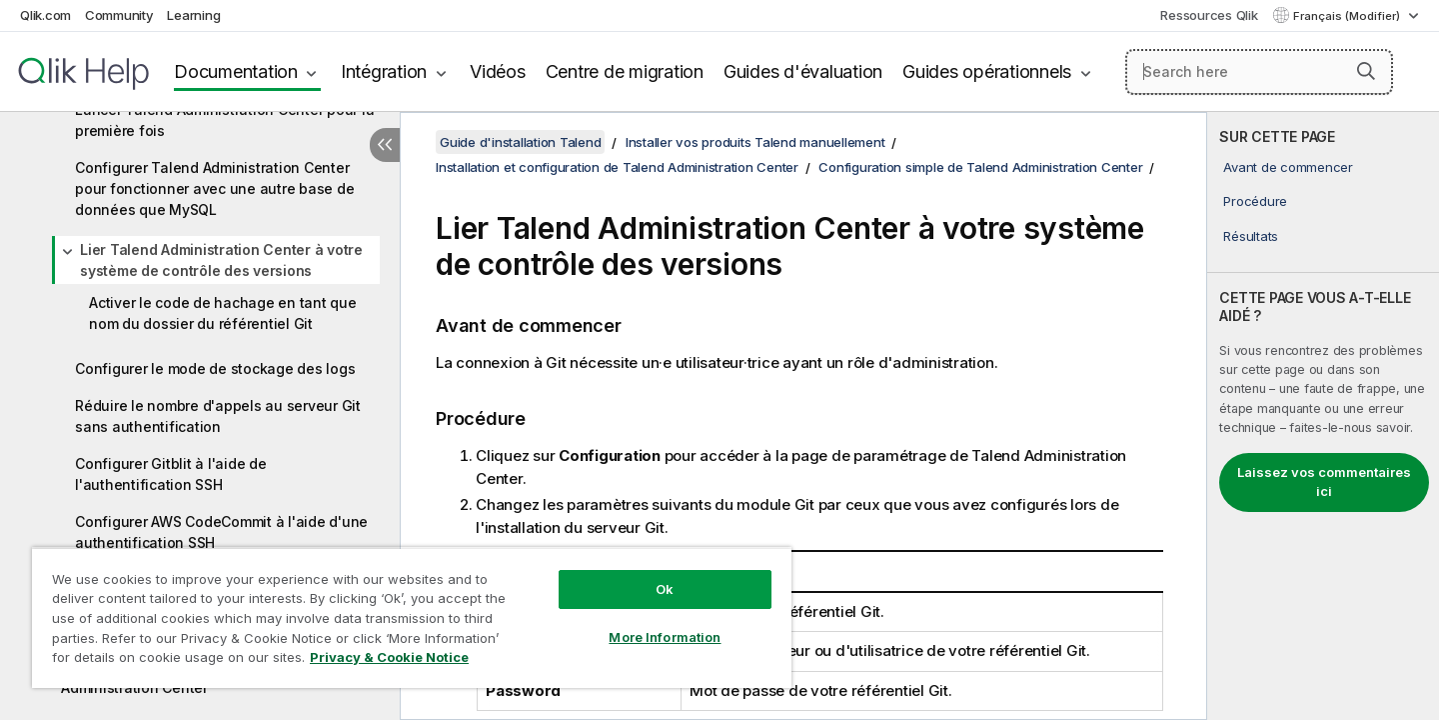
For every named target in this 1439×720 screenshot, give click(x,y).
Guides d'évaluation (802, 71)
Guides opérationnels (986, 71)
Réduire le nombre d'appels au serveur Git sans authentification (218, 416)
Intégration (384, 71)
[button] (1366, 71)
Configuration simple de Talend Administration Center (980, 167)
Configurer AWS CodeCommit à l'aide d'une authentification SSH (221, 532)
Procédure (1255, 201)
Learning (193, 15)
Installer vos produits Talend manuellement (755, 142)
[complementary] (1323, 416)
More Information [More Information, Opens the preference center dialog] (664, 637)
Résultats (1250, 236)
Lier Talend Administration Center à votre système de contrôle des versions (221, 260)
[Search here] (1259, 72)
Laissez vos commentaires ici (1324, 482)
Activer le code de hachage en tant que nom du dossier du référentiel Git (223, 313)
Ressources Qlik (1208, 15)
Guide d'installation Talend (520, 142)
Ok (665, 589)
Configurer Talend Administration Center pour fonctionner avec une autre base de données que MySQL (214, 188)
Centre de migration (625, 71)
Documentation (236, 71)
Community (119, 15)
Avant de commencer (1288, 167)
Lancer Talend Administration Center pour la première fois (224, 120)
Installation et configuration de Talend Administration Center (617, 167)
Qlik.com (45, 15)
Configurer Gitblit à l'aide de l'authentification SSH (171, 474)
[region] (411, 617)
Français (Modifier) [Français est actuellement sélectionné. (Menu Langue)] (1348, 16)
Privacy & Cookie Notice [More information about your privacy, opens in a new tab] (389, 657)
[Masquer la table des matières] (385, 145)
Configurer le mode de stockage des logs (215, 368)
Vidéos (498, 71)
